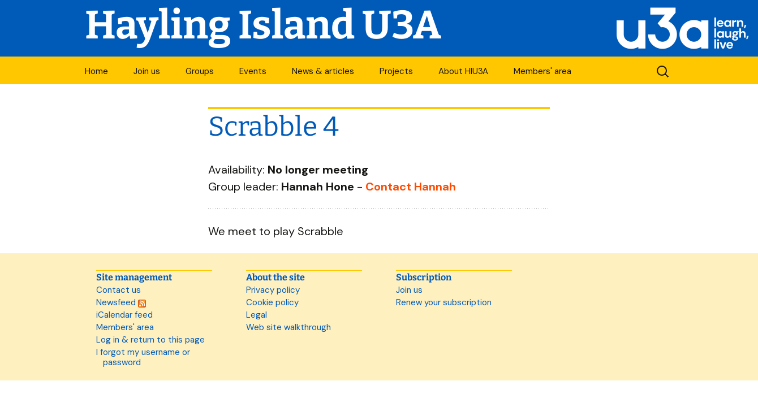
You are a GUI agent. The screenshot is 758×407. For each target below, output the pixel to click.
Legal (256, 315)
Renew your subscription (444, 302)
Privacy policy (273, 290)
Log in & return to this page (150, 339)
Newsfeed (121, 302)
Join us (146, 71)
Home (96, 71)
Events (252, 71)
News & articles (323, 71)
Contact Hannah (410, 186)
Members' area (542, 71)
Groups (200, 71)
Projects (396, 71)
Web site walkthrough (288, 327)
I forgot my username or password (143, 357)
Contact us (118, 290)
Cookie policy (272, 302)
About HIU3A (463, 71)
